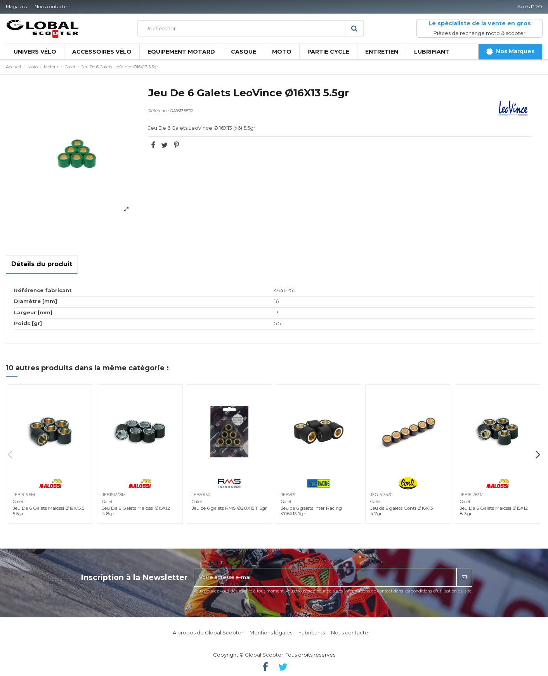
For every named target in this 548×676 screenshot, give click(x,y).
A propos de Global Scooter (208, 632)
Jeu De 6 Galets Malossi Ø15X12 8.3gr (494, 510)
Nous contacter (51, 6)
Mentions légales (271, 632)
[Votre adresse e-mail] (325, 577)
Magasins (17, 6)
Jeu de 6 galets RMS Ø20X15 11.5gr (229, 508)
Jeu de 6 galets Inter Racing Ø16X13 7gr (311, 510)
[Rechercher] (250, 28)
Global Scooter (264, 655)
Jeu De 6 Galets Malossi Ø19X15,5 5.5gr (48, 510)
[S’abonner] (464, 577)
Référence (158, 111)
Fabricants (311, 632)
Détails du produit (41, 264)
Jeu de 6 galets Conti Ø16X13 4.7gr (401, 510)
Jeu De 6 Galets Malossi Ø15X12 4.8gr (136, 510)
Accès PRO (529, 6)
